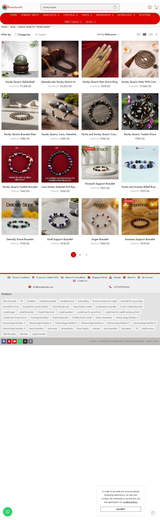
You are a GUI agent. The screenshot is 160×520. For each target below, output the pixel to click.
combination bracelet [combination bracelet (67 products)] (106, 306)
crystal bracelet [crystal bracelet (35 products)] (26, 312)
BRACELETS (51, 15)
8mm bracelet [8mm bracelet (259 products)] (9, 301)
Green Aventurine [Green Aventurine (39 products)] (104, 317)
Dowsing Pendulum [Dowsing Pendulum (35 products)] (40, 317)
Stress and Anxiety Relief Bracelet (140, 187)
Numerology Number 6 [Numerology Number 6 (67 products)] (92, 323)
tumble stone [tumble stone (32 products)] (148, 328)
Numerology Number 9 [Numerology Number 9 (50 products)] (14, 328)
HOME (13, 15)
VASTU (87, 15)
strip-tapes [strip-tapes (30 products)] (126, 328)
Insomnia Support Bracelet (140, 239)
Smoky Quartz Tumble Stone (140, 134)
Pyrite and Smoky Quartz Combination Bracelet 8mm (100, 134)
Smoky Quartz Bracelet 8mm (20, 134)
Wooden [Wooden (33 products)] (24, 333)
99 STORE (144, 15)
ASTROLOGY (126, 15)
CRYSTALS (70, 15)
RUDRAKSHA (104, 15)
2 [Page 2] (80, 254)
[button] (51, 15)
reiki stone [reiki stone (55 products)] (52, 328)
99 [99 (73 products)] (21, 301)
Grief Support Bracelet (60, 239)
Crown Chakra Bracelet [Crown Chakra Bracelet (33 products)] (131, 306)
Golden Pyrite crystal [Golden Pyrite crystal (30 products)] (82, 317)
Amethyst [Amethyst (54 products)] (31, 301)
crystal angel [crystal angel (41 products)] (9, 312)
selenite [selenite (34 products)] (96, 328)
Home (4, 26)
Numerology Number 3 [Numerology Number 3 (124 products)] (14, 323)
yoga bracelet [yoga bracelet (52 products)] (38, 333)
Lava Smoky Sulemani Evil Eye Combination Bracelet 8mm (59, 187)
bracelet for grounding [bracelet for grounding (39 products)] (131, 301)
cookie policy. (130, 502)
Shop (12, 26)
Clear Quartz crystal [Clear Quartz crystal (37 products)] (82, 306)
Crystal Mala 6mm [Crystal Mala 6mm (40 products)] (46, 312)
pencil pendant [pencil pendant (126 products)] (36, 328)
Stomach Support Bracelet (100, 183)
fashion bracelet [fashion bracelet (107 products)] (60, 317)
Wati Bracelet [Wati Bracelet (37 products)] (9, 333)
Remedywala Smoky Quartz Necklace (59, 82)
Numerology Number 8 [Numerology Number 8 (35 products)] (145, 323)
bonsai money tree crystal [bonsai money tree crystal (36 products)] (105, 301)
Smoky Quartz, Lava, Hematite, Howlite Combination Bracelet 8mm (59, 134)
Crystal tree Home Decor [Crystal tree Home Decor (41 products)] (15, 317)
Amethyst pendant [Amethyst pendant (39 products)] (48, 301)
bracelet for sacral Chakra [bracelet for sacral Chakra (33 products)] (35, 306)
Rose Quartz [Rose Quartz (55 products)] (83, 328)
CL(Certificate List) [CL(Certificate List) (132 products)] (60, 306)
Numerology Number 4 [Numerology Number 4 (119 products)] (40, 323)
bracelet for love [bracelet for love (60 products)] (11, 306)
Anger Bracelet (100, 239)
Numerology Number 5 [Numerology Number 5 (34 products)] (66, 323)
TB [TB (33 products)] (136, 328)
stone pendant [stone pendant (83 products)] (110, 328)
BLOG (90, 22)
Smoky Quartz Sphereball (19, 82)
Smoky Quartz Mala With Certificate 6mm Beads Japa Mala (140, 82)
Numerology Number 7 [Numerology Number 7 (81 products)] (119, 323)
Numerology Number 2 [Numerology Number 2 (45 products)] (127, 317)
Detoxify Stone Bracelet (20, 239)
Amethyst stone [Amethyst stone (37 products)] (67, 301)
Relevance (110, 34)
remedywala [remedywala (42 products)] (67, 328)
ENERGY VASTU (30, 15)
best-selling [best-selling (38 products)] (83, 301)
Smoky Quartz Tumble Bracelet (20, 187)
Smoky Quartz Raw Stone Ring (100, 82)
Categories (22, 34)
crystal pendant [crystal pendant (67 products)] (66, 312)
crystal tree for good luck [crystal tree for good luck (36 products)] (89, 312)
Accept (120, 509)
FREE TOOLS (73, 22)
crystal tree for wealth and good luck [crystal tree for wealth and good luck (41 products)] (122, 312)
